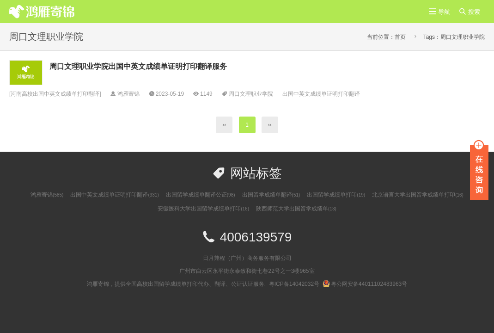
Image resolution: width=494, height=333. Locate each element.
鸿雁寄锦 (46, 194)
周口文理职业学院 (251, 94)
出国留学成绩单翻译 (271, 194)
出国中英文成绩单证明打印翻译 (321, 94)
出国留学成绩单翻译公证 (200, 194)
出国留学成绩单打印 (336, 194)
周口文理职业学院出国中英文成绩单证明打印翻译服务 (138, 66)
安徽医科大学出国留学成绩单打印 (203, 208)
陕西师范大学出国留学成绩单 (296, 208)
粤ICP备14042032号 (294, 284)
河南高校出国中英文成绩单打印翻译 (55, 94)
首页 (400, 37)
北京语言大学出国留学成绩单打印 (418, 194)
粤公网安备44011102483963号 (365, 284)
